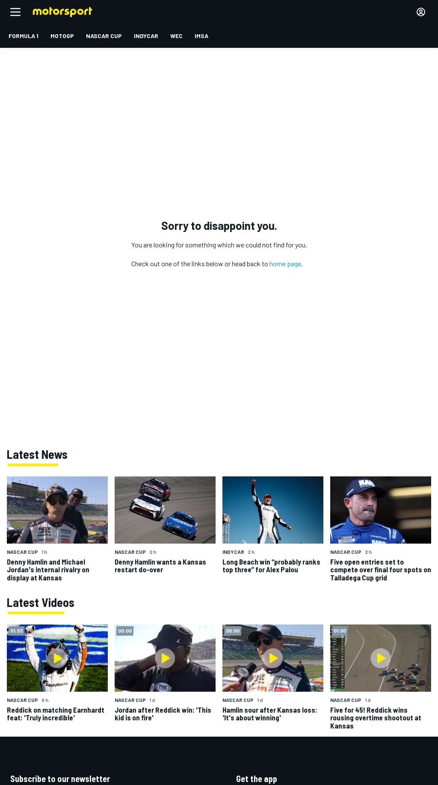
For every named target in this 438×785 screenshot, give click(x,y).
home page (285, 263)
